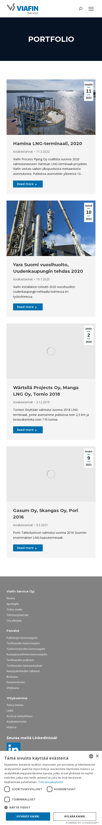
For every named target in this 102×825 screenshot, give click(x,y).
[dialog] (51, 788)
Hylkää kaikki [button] (74, 816)
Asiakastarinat (23, 151)
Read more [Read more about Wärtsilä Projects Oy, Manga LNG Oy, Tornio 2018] (27, 430)
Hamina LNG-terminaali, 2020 (47, 143)
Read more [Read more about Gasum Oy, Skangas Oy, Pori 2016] (27, 548)
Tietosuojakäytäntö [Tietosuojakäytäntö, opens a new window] (50, 782)
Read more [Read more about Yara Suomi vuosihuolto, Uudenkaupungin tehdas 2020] (27, 307)
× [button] (97, 756)
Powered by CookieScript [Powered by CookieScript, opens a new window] (82, 822)
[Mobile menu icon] (91, 9)
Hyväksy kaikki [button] (28, 816)
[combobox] (91, 756)
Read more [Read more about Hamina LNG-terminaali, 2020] (27, 184)
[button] (51, 807)
